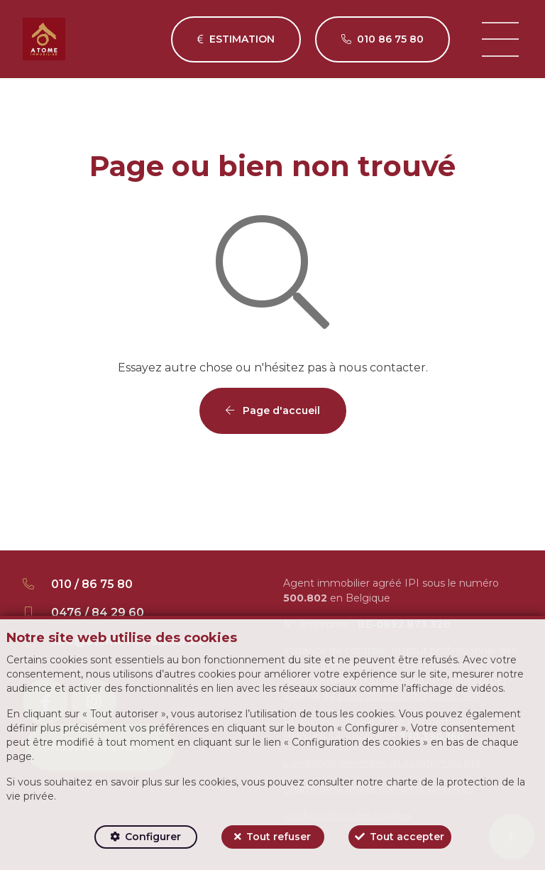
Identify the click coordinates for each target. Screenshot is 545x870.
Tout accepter (407, 836)
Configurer (153, 836)
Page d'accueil (273, 410)
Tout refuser (278, 836)
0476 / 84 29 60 (97, 612)
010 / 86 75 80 (92, 584)
